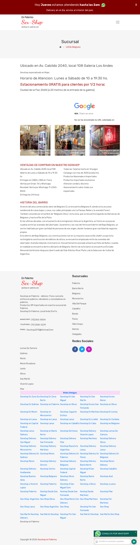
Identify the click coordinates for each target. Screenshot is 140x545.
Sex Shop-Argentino (29, 499)
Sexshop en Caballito (70, 423)
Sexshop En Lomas (109, 412)
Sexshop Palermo (48, 484)
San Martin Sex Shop (109, 514)
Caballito (76, 309)
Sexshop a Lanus (108, 484)
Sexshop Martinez (88, 438)
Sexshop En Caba (88, 423)
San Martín (25, 379)
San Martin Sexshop (49, 514)
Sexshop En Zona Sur (30, 396)
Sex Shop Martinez (89, 499)
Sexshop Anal (106, 476)
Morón (23, 358)
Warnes (75, 329)
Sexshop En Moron (28, 412)
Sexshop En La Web (89, 419)
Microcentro (77, 298)
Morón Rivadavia (27, 363)
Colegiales (77, 334)
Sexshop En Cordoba (109, 419)
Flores (75, 319)
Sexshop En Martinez (90, 412)
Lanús (23, 368)
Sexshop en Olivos (68, 404)
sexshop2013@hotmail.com (40, 330)
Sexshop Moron (47, 453)
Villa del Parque (79, 303)
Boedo (75, 314)
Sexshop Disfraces (69, 431)
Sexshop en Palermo (49, 404)
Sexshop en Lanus (28, 419)
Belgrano (76, 293)
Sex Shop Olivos (47, 499)
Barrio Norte (77, 288)
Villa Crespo (77, 324)
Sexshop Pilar (106, 491)
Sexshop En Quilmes (29, 404)
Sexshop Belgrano (48, 476)
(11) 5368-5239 (38, 325)
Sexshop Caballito (108, 469)
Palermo (76, 283)
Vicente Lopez (27, 384)
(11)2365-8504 (38, 319)
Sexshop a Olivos (88, 484)
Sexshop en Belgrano (110, 423)
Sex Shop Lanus (27, 507)
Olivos (23, 373)
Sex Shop (64, 507)
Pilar (22, 389)
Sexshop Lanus (67, 419)
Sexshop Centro (47, 469)
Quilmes (23, 353)
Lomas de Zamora (28, 348)
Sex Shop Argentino (49, 507)
